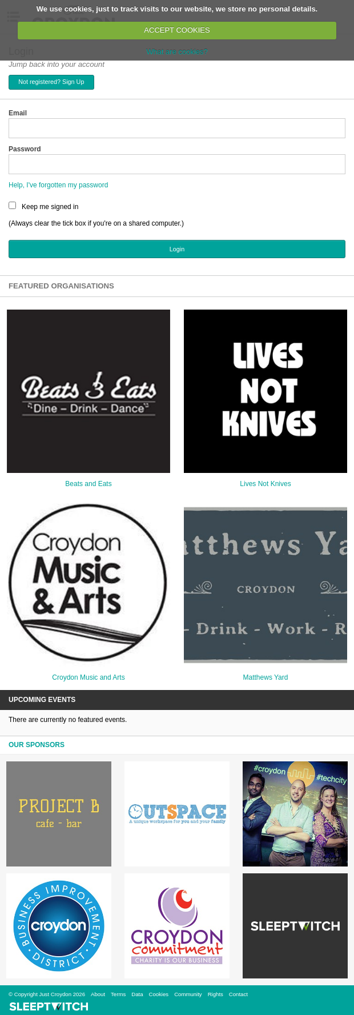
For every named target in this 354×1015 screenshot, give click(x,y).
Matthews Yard (265, 677)
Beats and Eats (88, 484)
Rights (215, 994)
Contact (238, 994)
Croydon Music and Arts (88, 677)
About (98, 994)
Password (25, 149)
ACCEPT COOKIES (177, 30)
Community (188, 994)
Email (18, 113)
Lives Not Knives (265, 484)
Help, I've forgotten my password (58, 185)
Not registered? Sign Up (51, 81)
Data (137, 994)
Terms (118, 994)
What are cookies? (177, 51)
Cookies (158, 994)
